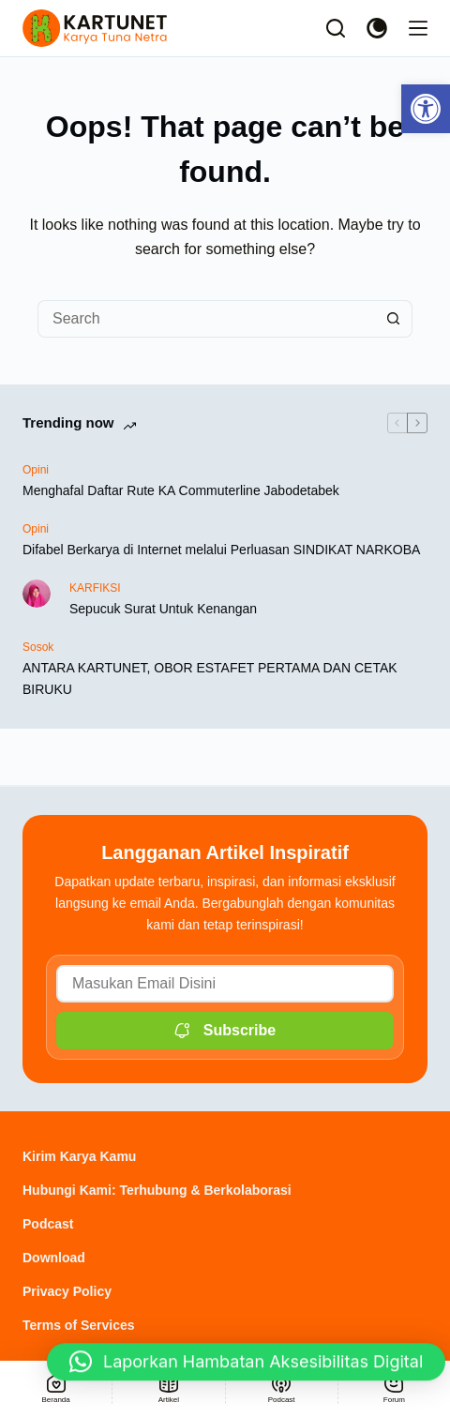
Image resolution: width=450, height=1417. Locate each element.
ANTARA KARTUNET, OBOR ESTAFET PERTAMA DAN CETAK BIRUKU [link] (210, 678)
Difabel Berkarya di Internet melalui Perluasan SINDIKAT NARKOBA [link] (221, 549)
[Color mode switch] (377, 28)
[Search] (335, 28)
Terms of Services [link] (78, 1325)
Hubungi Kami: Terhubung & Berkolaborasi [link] (157, 1190)
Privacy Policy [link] (67, 1291)
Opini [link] (35, 469)
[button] (246, 1366)
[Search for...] (206, 319)
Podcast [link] (47, 1223)
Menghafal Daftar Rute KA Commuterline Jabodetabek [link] (180, 490)
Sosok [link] (37, 647)
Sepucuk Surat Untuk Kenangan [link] (163, 608)
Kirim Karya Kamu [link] (79, 1156)
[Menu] (418, 28)
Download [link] (53, 1257)
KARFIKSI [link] (95, 588)
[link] (425, 108)
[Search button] (393, 319)
